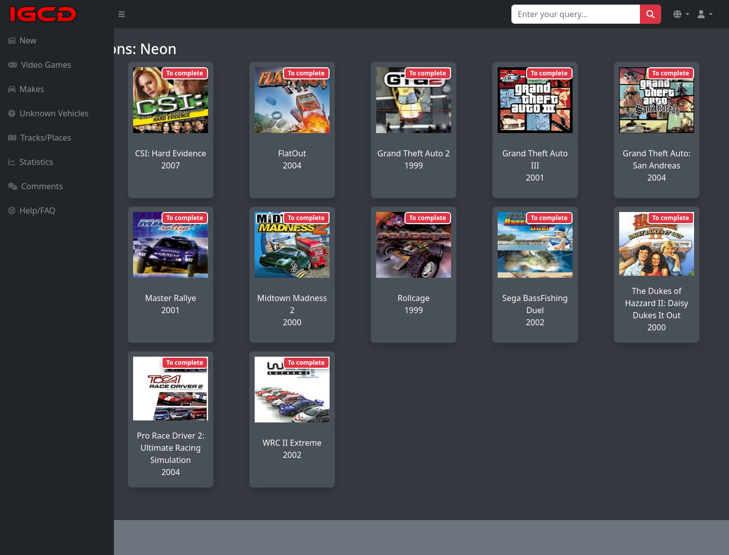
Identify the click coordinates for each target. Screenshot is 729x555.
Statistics (30, 161)
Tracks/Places (39, 137)
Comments (35, 186)
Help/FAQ (32, 210)
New (22, 40)
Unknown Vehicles (48, 113)
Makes (26, 89)
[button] (681, 14)
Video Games (39, 64)
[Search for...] (575, 14)
